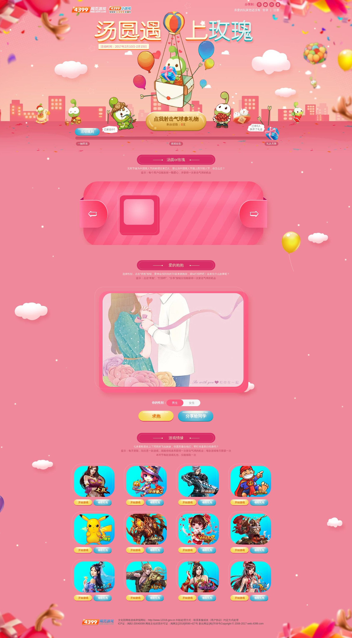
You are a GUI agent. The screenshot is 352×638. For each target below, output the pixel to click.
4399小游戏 (120, 9)
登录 (265, 10)
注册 (276, 10)
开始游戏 (83, 502)
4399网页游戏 (89, 9)
